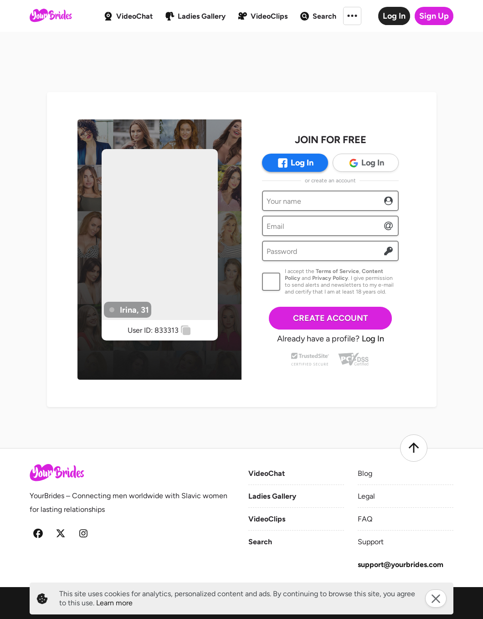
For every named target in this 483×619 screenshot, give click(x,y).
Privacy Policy (330, 278)
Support (371, 541)
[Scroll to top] (413, 448)
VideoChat (266, 473)
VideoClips (266, 519)
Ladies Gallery (272, 496)
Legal (366, 496)
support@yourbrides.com (400, 564)
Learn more (114, 602)
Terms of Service (337, 271)
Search (260, 541)
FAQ (365, 519)
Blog (365, 473)
